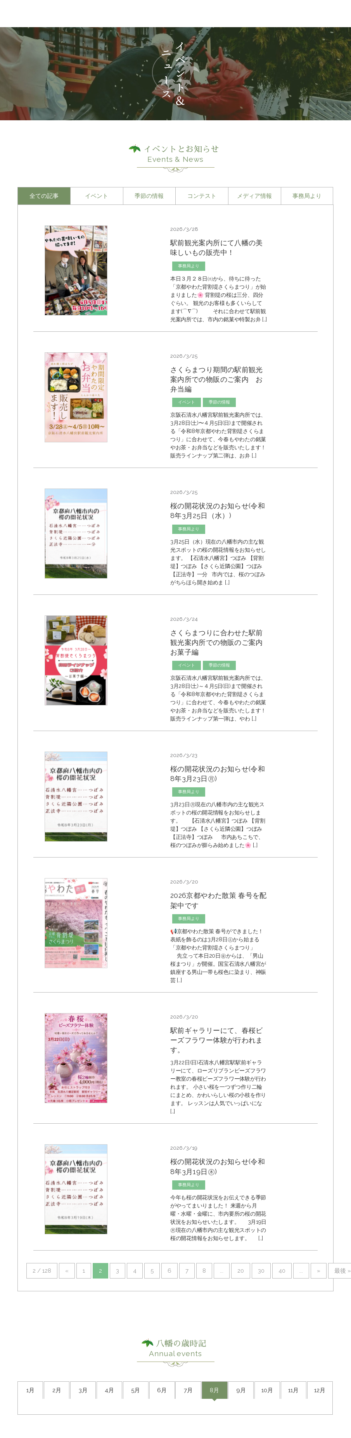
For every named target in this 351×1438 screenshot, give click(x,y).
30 (261, 1270)
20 (240, 1270)
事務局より (307, 195)
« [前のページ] (67, 1270)
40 (281, 1270)
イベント (96, 195)
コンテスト (201, 195)
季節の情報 (149, 195)
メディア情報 (254, 195)
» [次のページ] (318, 1270)
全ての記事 (44, 195)
